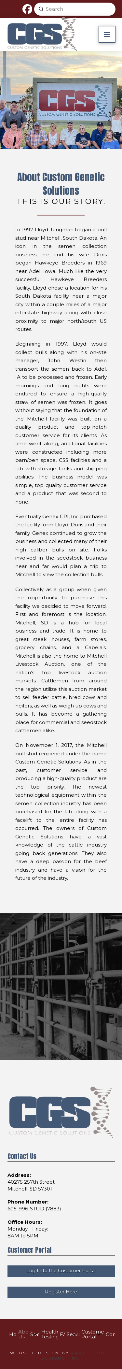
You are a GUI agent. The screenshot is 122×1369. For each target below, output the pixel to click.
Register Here (61, 1292)
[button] (107, 34)
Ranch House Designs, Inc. (76, 1356)
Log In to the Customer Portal (61, 1271)
